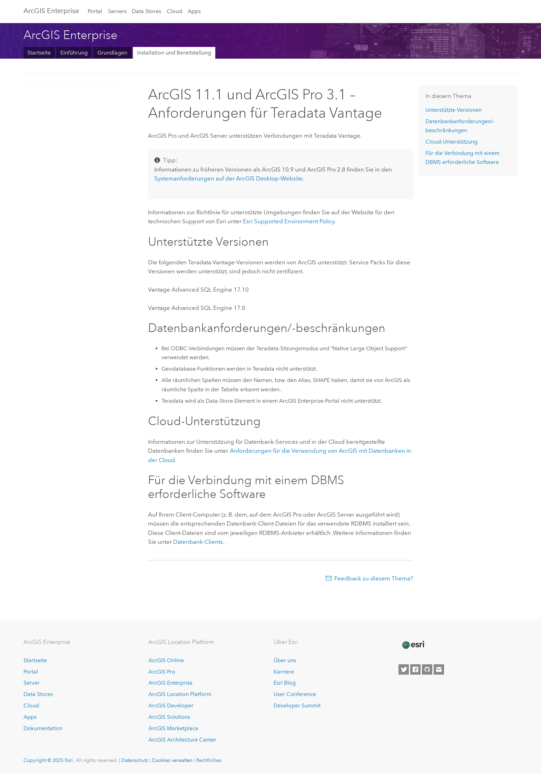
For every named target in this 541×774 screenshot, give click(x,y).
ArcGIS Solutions (169, 717)
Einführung (74, 52)
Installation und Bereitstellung (174, 52)
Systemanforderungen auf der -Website (228, 178)
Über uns (285, 660)
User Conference (295, 694)
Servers (117, 11)
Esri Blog (285, 682)
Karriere (284, 671)
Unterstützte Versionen (453, 110)
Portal (95, 11)
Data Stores (146, 11)
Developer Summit (297, 705)
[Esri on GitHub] (427, 669)
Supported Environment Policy (288, 221)
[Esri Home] (413, 645)
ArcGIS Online (166, 660)
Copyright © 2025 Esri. (48, 760)
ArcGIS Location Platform (180, 694)
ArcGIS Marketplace (173, 728)
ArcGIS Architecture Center (182, 739)
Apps (194, 11)
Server (31, 682)
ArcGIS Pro (161, 671)
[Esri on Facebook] (415, 669)
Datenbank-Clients (198, 541)
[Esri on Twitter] (404, 669)
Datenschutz (134, 760)
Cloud (174, 11)
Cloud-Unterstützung (451, 141)
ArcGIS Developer (171, 705)
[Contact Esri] (439, 669)
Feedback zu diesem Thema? (373, 578)
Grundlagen (112, 52)
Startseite (39, 52)
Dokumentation (42, 728)
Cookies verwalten (172, 760)
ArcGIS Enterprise (51, 11)
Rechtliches (208, 760)
